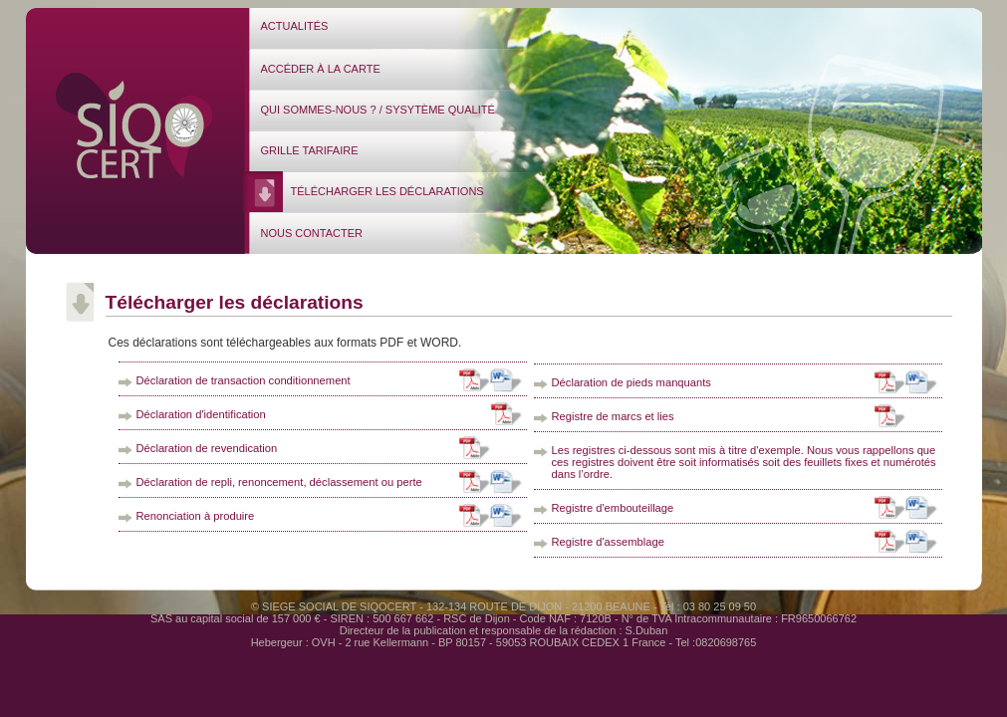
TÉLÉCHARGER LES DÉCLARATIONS (387, 191)
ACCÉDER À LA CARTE (320, 69)
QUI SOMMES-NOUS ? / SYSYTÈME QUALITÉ (378, 110)
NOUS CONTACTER (312, 233)
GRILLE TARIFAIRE (310, 150)
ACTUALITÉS (295, 26)
